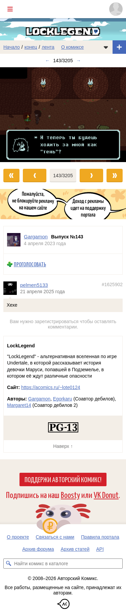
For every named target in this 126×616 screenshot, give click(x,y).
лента (48, 47)
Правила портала (100, 537)
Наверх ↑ (63, 446)
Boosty (70, 494)
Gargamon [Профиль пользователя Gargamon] (36, 236)
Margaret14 (19, 405)
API (100, 549)
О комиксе (72, 47)
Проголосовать (30, 264)
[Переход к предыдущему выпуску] (16, 114)
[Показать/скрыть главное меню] (10, 9)
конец (31, 47)
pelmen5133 (34, 284)
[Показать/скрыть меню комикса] (106, 47)
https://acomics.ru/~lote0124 (50, 387)
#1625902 (112, 284)
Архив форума (38, 549)
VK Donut (106, 494)
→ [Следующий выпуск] (78, 60)
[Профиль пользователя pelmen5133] (11, 288)
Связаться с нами (55, 537)
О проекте (18, 537)
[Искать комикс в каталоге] (8, 563)
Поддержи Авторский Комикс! (63, 479)
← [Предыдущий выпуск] (47, 60)
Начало (11, 47)
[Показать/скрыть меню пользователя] (116, 9)
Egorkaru (62, 398)
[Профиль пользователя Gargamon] (13, 240)
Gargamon (39, 398)
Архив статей (75, 549)
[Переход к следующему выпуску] (63, 114)
